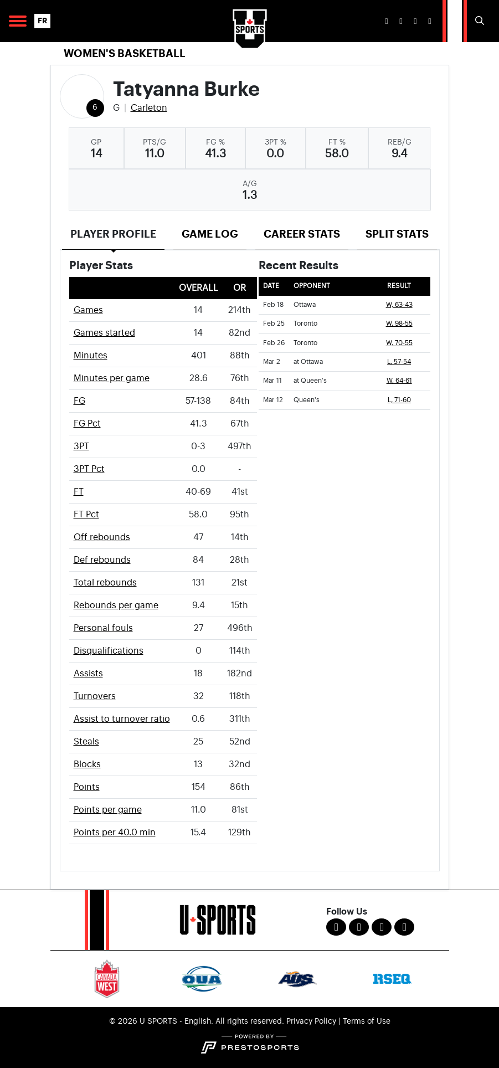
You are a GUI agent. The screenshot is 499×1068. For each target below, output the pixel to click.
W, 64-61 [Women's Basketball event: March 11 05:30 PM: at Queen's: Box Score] (399, 381)
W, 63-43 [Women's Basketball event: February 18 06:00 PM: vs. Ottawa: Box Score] (399, 305)
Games (88, 310)
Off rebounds (102, 537)
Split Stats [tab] (397, 234)
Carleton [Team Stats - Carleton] (149, 108)
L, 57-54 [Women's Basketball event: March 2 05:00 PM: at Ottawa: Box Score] (399, 362)
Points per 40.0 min (115, 832)
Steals (86, 741)
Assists (88, 673)
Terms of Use (366, 1021)
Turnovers (95, 696)
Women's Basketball (125, 53)
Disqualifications (108, 650)
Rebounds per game (116, 605)
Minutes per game (112, 378)
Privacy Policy (311, 1021)
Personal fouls (103, 628)
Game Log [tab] (210, 234)
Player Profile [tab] (113, 234)
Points (87, 787)
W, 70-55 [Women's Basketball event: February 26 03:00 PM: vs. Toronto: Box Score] (399, 343)
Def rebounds (102, 560)
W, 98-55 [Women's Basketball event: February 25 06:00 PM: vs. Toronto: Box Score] (399, 324)
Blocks (87, 764)
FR (42, 20)
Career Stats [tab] (302, 234)
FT (79, 491)
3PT (81, 446)
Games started (104, 332)
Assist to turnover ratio (122, 719)
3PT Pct (89, 469)
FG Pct (87, 423)
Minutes (90, 355)
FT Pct (86, 514)
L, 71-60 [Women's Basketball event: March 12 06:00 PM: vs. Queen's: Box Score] (399, 400)
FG (79, 401)
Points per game (108, 809)
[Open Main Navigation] (18, 21)
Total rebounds (105, 582)
